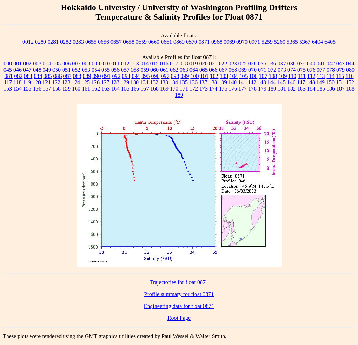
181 (282, 89)
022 (223, 63)
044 (350, 63)
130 (134, 82)
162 (96, 89)
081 (8, 76)
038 (291, 63)
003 (37, 63)
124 (76, 82)
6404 (317, 42)
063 (184, 70)
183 (301, 89)
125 (85, 82)
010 (105, 63)
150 (330, 82)
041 (321, 63)
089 (87, 76)
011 (115, 63)
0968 (216, 42)
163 (105, 89)
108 (272, 76)
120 (37, 82)
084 (38, 76)
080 (350, 70)
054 (96, 70)
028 (252, 63)
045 (7, 70)
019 (193, 63)
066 (213, 70)
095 (145, 76)
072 (272, 70)
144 (271, 82)
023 (233, 63)
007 (76, 63)
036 (272, 63)
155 (27, 89)
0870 (191, 42)
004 (47, 63)
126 (95, 82)
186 (331, 89)
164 (115, 89)
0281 (53, 42)
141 (242, 82)
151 (340, 82)
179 (262, 89)
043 (340, 63)
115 (340, 76)
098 (175, 76)
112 (311, 76)
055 (105, 70)
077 (321, 70)
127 (105, 82)
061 (164, 70)
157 (47, 89)
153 (7, 89)
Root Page (179, 318)
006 (66, 63)
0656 (103, 42)
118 (17, 82)
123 (66, 82)
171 (184, 89)
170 (174, 89)
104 (233, 76)
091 (106, 76)
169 (164, 89)
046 (17, 70)
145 (281, 82)
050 (56, 70)
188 (350, 89)
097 (165, 76)
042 (331, 63)
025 (242, 63)
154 (17, 89)
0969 (229, 42)
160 (76, 89)
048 (37, 70)
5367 (304, 42)
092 (116, 76)
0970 (242, 42)
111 (302, 76)
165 (125, 89)
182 (291, 89)
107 (263, 76)
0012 (28, 42)
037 (282, 63)
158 (56, 89)
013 (135, 63)
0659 (141, 42)
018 (184, 63)
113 (321, 76)
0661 (166, 42)
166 (135, 89)
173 (203, 89)
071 (262, 70)
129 (125, 82)
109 (282, 76)
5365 (292, 42)
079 (340, 70)
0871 (204, 42)
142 (252, 82)
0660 (153, 42)
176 (233, 89)
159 (66, 89)
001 (17, 63)
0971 (254, 42)
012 (125, 63)
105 (243, 76)
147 (301, 82)
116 (349, 76)
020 (203, 63)
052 (76, 70)
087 (67, 76)
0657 (116, 42)
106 (253, 76)
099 (184, 76)
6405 (330, 42)
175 (223, 89)
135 (183, 82)
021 (213, 63)
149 (320, 82)
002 (27, 63)
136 (193, 82)
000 (7, 63)
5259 (267, 42)
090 (96, 76)
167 (145, 89)
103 (224, 76)
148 (311, 82)
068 (233, 70)
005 (56, 63)
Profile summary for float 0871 (179, 294)
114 (330, 76)
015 (154, 63)
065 (203, 70)
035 (262, 63)
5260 (279, 42)
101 (204, 76)
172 (193, 89)
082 (18, 76)
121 (46, 82)
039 (301, 63)
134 (174, 82)
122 (56, 82)
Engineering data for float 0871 (179, 306)
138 (213, 82)
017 (174, 63)
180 (272, 89)
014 (145, 63)
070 (252, 70)
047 (27, 70)
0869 (179, 42)
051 (66, 70)
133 (164, 82)
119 (27, 82)
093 (126, 76)
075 (301, 70)
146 (291, 82)
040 (311, 63)
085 (47, 76)
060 (154, 70)
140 (232, 82)
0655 (90, 42)
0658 (128, 42)
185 (321, 89)
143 (262, 82)
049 (47, 70)
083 (28, 76)
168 (154, 89)
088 (77, 76)
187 (340, 89)
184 (311, 89)
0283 (78, 42)
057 (125, 70)
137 (203, 82)
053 (86, 70)
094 (135, 76)
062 (174, 70)
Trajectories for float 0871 (179, 282)
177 (242, 89)
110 (292, 76)
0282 (65, 42)
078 (331, 70)
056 (115, 70)
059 (145, 70)
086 (57, 76)
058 (135, 70)
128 (115, 82)
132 (154, 82)
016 (164, 63)
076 (311, 70)
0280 (40, 42)
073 (282, 70)
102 (214, 76)
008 (86, 63)
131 (144, 82)
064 (193, 70)
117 (8, 82)
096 (155, 76)
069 (242, 70)
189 (179, 95)
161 (86, 89)
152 (350, 82)
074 (291, 70)
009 (96, 63)
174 (213, 89)
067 (223, 70)
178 (252, 89)
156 (37, 89)
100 (194, 76)
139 (223, 82)
